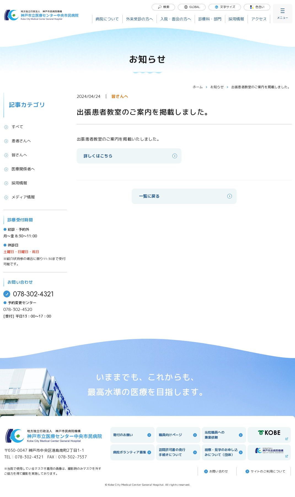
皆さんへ (15, 155)
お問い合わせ (215, 471)
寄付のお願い (132, 435)
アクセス (259, 19)
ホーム (200, 87)
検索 (163, 7)
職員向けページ (178, 435)
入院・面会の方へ (175, 19)
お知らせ (219, 87)
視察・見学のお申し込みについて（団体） (224, 452)
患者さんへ (17, 141)
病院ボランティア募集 (132, 452)
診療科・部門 (209, 19)
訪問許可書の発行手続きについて (178, 452)
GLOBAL (192, 7)
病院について (107, 19)
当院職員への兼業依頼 (224, 435)
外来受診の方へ (139, 19)
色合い (257, 7)
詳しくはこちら (131, 155)
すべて (13, 127)
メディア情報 (19, 197)
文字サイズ (224, 7)
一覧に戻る (186, 196)
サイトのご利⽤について (265, 471)
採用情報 (236, 19)
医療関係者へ (19, 169)
